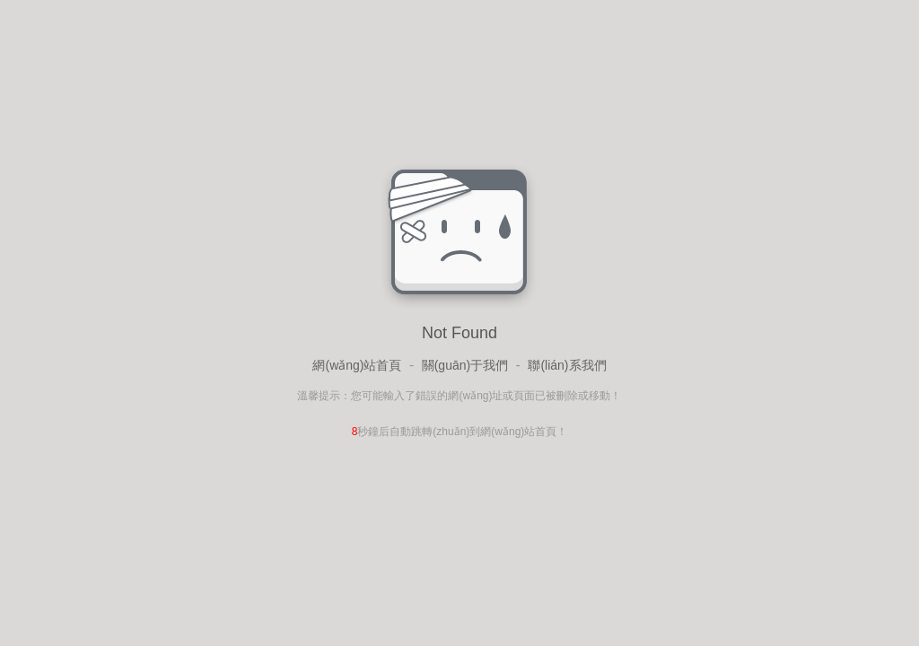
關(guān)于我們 (465, 365)
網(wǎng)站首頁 (356, 365)
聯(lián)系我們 (567, 365)
